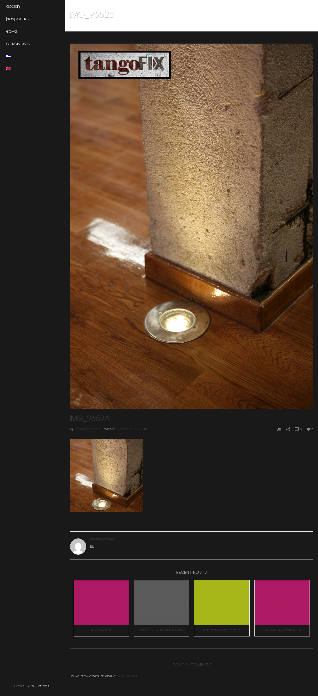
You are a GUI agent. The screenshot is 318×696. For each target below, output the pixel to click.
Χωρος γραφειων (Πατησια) (273, 27)
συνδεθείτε (128, 676)
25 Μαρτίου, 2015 (128, 429)
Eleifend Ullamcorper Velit (282, 630)
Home (247, 27)
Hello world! (101, 630)
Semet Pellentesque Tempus (161, 630)
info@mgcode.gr (88, 429)
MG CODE (44, 686)
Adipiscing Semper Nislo (222, 630)
